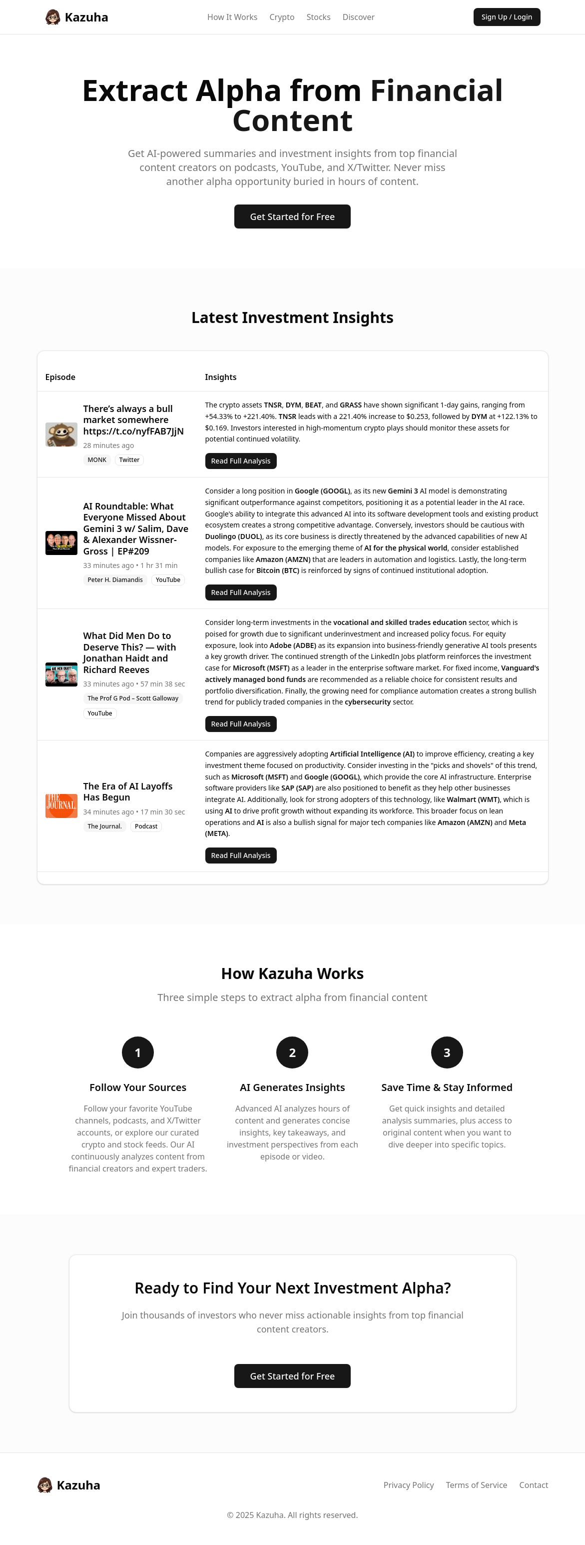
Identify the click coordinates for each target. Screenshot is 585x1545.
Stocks (319, 17)
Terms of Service (477, 1485)
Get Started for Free (292, 216)
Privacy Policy (409, 1485)
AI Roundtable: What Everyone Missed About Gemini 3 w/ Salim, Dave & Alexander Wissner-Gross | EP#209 (136, 528)
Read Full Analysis (241, 461)
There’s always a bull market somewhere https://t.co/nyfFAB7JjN (133, 419)
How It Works (232, 17)
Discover (359, 17)
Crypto (281, 17)
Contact (534, 1485)
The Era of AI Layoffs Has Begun (128, 792)
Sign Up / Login (507, 17)
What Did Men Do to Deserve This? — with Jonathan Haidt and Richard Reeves (129, 653)
